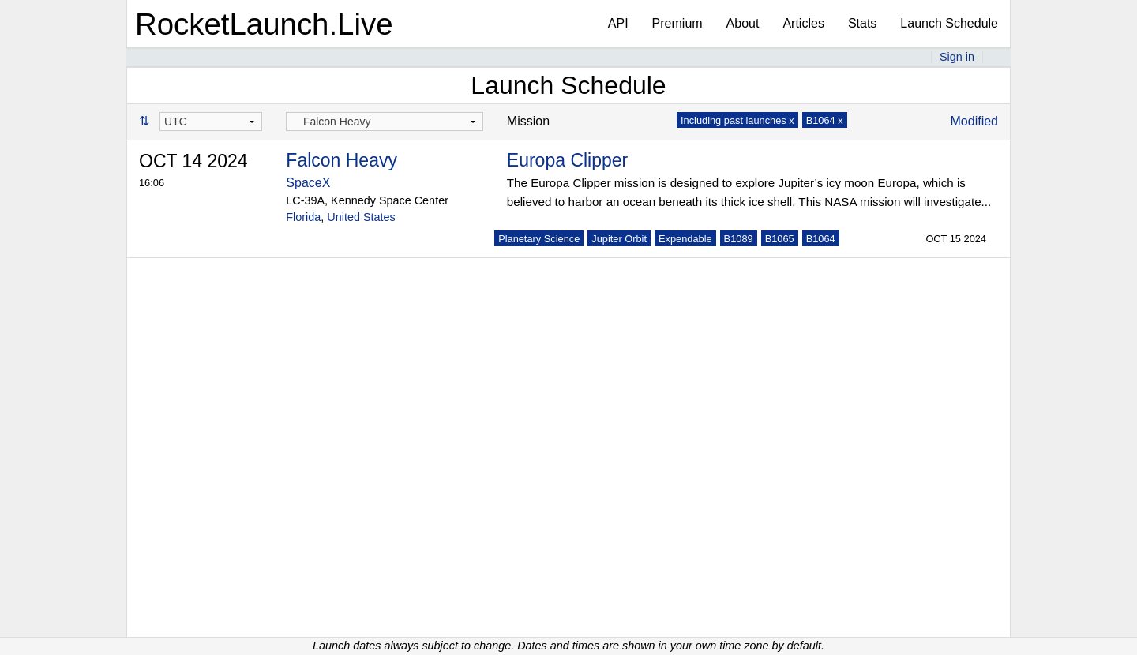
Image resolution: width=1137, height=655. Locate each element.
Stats (862, 23)
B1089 (738, 239)
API (618, 23)
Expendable (685, 239)
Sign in (957, 57)
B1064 (820, 239)
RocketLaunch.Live (264, 24)
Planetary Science (539, 239)
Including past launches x (737, 120)
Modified (974, 121)
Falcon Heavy (341, 160)
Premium (677, 23)
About (743, 23)
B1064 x (824, 120)
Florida (303, 217)
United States (361, 217)
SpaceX (308, 182)
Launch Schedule (949, 23)
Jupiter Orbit (619, 239)
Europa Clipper (567, 160)
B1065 (779, 239)
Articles (803, 23)
